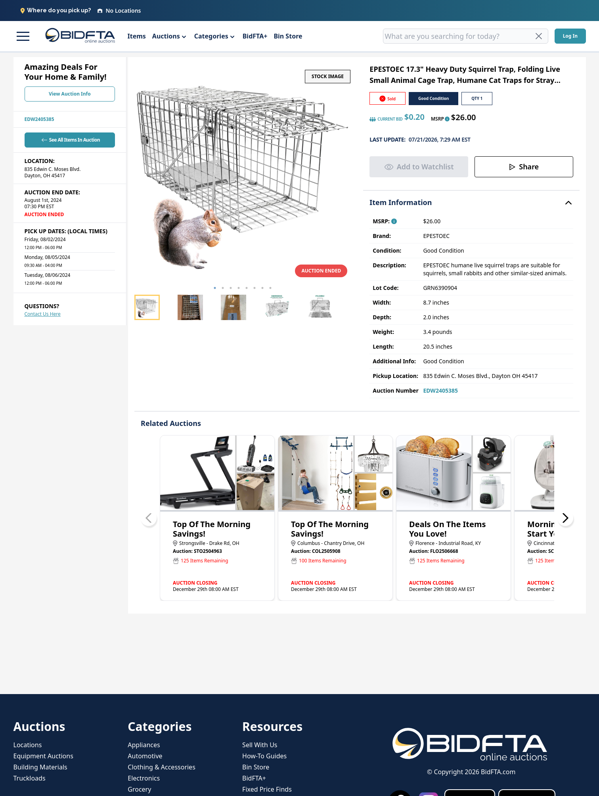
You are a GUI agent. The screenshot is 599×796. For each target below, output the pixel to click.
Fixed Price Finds (267, 789)
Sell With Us (259, 744)
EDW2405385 (39, 119)
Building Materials (40, 767)
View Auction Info (70, 93)
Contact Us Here (43, 314)
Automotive (145, 756)
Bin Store (288, 36)
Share (524, 166)
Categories (211, 36)
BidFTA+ (255, 36)
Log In (570, 36)
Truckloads (29, 778)
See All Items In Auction (70, 139)
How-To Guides (264, 756)
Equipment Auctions (43, 756)
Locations (27, 744)
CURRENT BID (385, 119)
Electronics (144, 778)
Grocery (139, 789)
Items (137, 36)
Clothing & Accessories (161, 767)
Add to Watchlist (419, 167)
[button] (23, 36)
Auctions (166, 36)
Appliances (144, 744)
